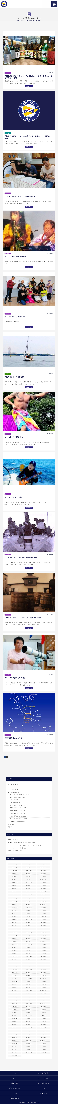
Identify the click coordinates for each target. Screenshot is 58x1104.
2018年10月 (29, 956)
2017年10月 (29, 969)
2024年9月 (43, 882)
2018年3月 (43, 962)
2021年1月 (29, 928)
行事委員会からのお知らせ (17, 810)
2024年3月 (43, 888)
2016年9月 (29, 981)
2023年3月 (43, 901)
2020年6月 (43, 935)
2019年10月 (29, 944)
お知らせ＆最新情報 (43, 1073)
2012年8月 (43, 1031)
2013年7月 (14, 1021)
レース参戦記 (15, 799)
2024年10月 (29, 882)
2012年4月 (14, 1037)
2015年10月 (15, 993)
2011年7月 (14, 1046)
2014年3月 (29, 1012)
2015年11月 (43, 990)
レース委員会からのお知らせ (18, 797)
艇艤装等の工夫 (15, 802)
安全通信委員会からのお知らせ (19, 808)
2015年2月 (43, 1000)
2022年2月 (14, 916)
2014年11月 (43, 1003)
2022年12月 (43, 904)
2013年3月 (29, 1024)
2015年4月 (14, 1000)
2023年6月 (43, 898)
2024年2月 (14, 891)
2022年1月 (29, 916)
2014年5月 (43, 1009)
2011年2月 (43, 1049)
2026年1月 (29, 867)
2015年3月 (29, 1000)
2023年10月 (29, 894)
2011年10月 (15, 1043)
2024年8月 (14, 885)
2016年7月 (14, 984)
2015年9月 (29, 993)
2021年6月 (43, 922)
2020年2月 (14, 941)
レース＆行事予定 (43, 1078)
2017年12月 (43, 966)
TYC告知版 (11, 824)
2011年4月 (14, 1049)
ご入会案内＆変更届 (14, 1088)
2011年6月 (29, 1046)
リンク (43, 1088)
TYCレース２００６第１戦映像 (17, 848)
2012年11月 (43, 1027)
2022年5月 (14, 913)
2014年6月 (29, 1009)
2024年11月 (15, 882)
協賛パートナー (12, 827)
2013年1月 (14, 1027)
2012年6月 (29, 1034)
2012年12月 (29, 1027)
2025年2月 (14, 879)
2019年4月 (29, 950)
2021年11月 (15, 919)
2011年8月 (43, 1043)
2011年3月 (29, 1049)
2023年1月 (29, 904)
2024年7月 (29, 885)
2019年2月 (14, 953)
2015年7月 (14, 996)
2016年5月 (43, 984)
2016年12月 (29, 978)
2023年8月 (14, 898)
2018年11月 (15, 956)
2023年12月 (43, 891)
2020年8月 (14, 935)
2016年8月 (43, 981)
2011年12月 (29, 1040)
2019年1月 (29, 953)
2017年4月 (14, 975)
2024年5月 (14, 888)
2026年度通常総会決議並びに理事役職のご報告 (21, 842)
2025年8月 (14, 873)
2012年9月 (29, 1031)
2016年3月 (29, 987)
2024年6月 (43, 885)
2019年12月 (43, 941)
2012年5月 (43, 1034)
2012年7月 (14, 1034)
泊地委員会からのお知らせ (17, 813)
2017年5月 (43, 972)
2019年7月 (29, 947)
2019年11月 (15, 944)
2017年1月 (14, 978)
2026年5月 (14, 864)
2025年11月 (15, 870)
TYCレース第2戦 (13, 839)
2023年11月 (15, 894)
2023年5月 (14, 901)
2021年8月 (14, 922)
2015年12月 (29, 990)
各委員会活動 (14, 1083)
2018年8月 (14, 959)
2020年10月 (29, 932)
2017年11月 (15, 969)
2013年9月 (29, 1018)
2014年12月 (29, 1003)
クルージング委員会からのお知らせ (20, 818)
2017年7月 (14, 972)
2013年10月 (15, 1018)
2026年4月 (29, 864)
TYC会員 (14, 1093)
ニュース (10, 787)
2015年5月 (43, 996)
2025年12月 (43, 867)
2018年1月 (29, 966)
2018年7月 (29, 959)
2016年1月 (14, 990)
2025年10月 (29, 870)
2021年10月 (29, 919)
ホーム (14, 1073)
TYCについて (14, 1078)
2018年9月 (43, 956)
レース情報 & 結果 (43, 1083)
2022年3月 (43, 913)
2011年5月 (43, 1046)
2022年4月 (29, 913)
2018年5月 (14, 962)
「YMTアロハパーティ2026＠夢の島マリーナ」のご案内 (24, 845)
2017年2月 (43, 975)
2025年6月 (43, 873)
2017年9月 (43, 969)
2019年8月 (14, 947)
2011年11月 (43, 1040)
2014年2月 (43, 1012)
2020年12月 (43, 928)
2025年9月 (43, 870)
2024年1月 (29, 891)
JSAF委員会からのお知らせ (18, 821)
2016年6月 (29, 984)
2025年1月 (29, 879)
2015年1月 (14, 1003)
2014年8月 (43, 1006)
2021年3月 (43, 925)
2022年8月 (14, 910)
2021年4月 (29, 925)
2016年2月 (43, 987)
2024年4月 (29, 888)
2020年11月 (15, 932)
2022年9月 (43, 907)
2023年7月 (29, 898)
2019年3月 (43, 950)
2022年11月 (15, 907)
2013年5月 (43, 1021)
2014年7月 (14, 1009)
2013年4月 (14, 1024)
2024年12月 (43, 879)
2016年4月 (14, 987)
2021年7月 (29, 922)
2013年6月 (29, 1021)
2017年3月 (29, 975)
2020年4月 (29, 938)
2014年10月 (15, 1006)
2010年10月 (15, 1055)
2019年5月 (14, 950)
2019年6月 (43, 947)
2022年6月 (43, 910)
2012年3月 (29, 1037)
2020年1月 (29, 941)
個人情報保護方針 (14, 1098)
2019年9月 (43, 944)
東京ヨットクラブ (8, 4)
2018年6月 (43, 959)
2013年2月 (43, 1024)
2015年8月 (43, 993)
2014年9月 (29, 1006)
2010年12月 (29, 1052)
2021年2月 (14, 928)
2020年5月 (14, 938)
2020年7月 (29, 935)
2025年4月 (29, 876)
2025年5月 (14, 876)
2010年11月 (43, 1052)
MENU (54, 4)
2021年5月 (14, 925)
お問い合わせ (43, 1093)
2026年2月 (14, 867)
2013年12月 (29, 1015)
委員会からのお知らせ (14, 792)
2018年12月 (43, 953)
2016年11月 (43, 978)
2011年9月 (29, 1043)
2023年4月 (29, 901)
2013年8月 (43, 1018)
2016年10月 (15, 981)
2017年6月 (29, 972)
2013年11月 (43, 1015)
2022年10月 (29, 907)
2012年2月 (43, 1037)
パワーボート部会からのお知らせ (19, 794)
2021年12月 (43, 916)
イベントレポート (13, 789)
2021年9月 (43, 919)
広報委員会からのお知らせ (17, 805)
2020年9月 (43, 932)
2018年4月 (29, 962)
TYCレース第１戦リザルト (16, 850)
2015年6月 (29, 996)
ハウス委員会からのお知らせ (18, 816)
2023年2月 (14, 904)
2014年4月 (14, 1012)
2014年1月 (14, 1015)
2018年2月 (14, 966)
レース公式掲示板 (13, 784)
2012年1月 (14, 1040)
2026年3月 (43, 864)
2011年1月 (14, 1052)
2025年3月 (43, 876)
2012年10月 (15, 1031)
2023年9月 (43, 894)
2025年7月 (29, 873)
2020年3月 (43, 938)
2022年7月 (29, 910)
